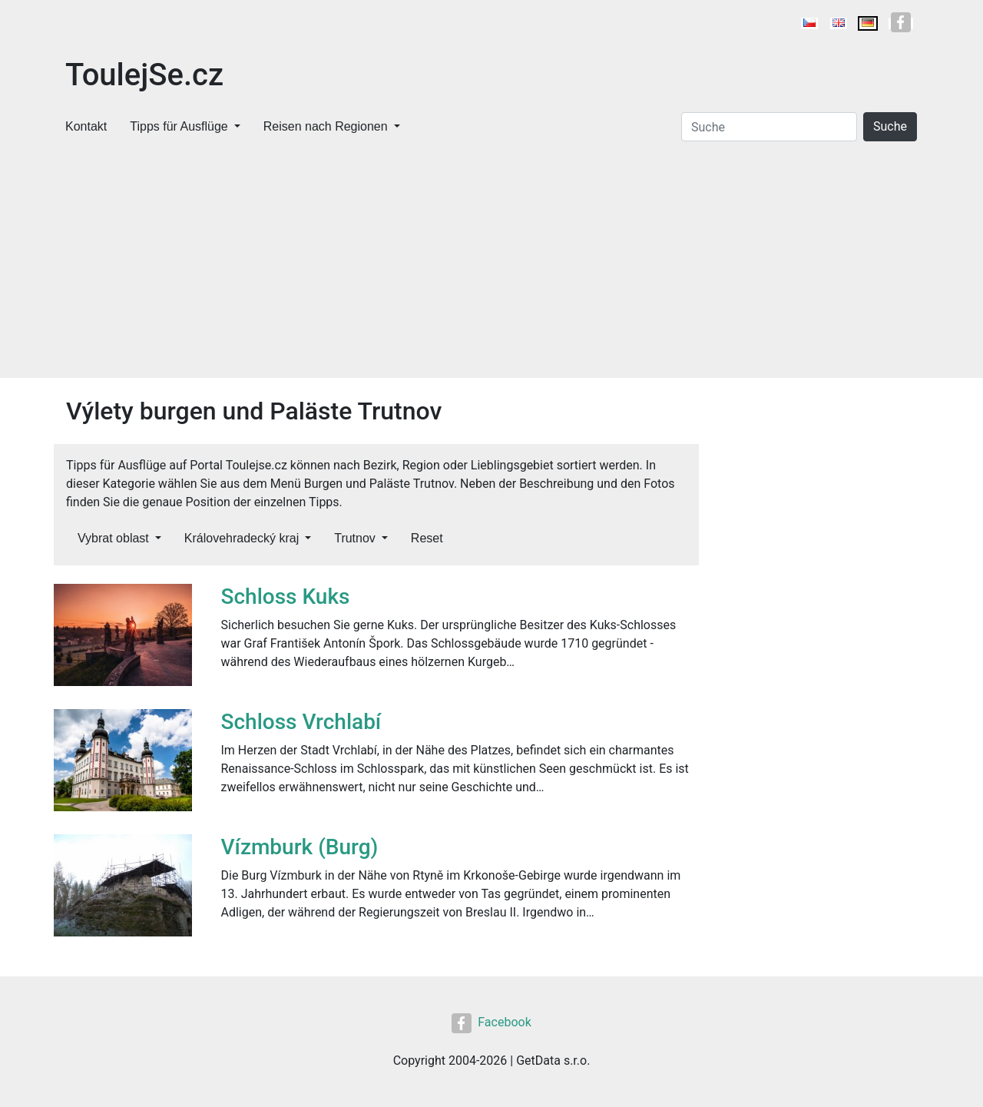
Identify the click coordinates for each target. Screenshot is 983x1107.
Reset (427, 538)
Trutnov (355, 538)
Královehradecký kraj (241, 538)
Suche (890, 126)
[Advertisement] (491, 262)
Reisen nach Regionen (325, 126)
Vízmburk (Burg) (300, 847)
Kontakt (86, 126)
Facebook (491, 1022)
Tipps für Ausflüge (178, 126)
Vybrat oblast (113, 538)
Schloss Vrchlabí (301, 721)
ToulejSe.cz (144, 75)
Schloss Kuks (285, 596)
